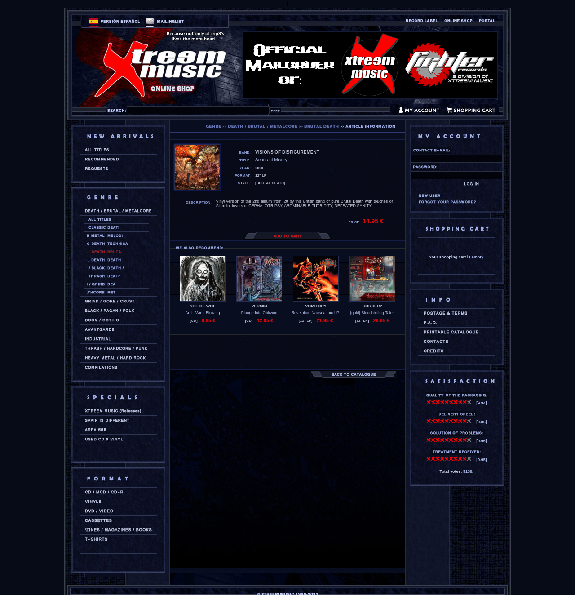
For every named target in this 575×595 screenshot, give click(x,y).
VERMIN (259, 306)
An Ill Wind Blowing (202, 313)
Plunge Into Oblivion (259, 313)
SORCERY (372, 306)
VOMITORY (316, 306)
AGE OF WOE (203, 306)
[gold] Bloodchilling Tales (372, 313)
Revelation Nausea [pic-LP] (315, 313)
